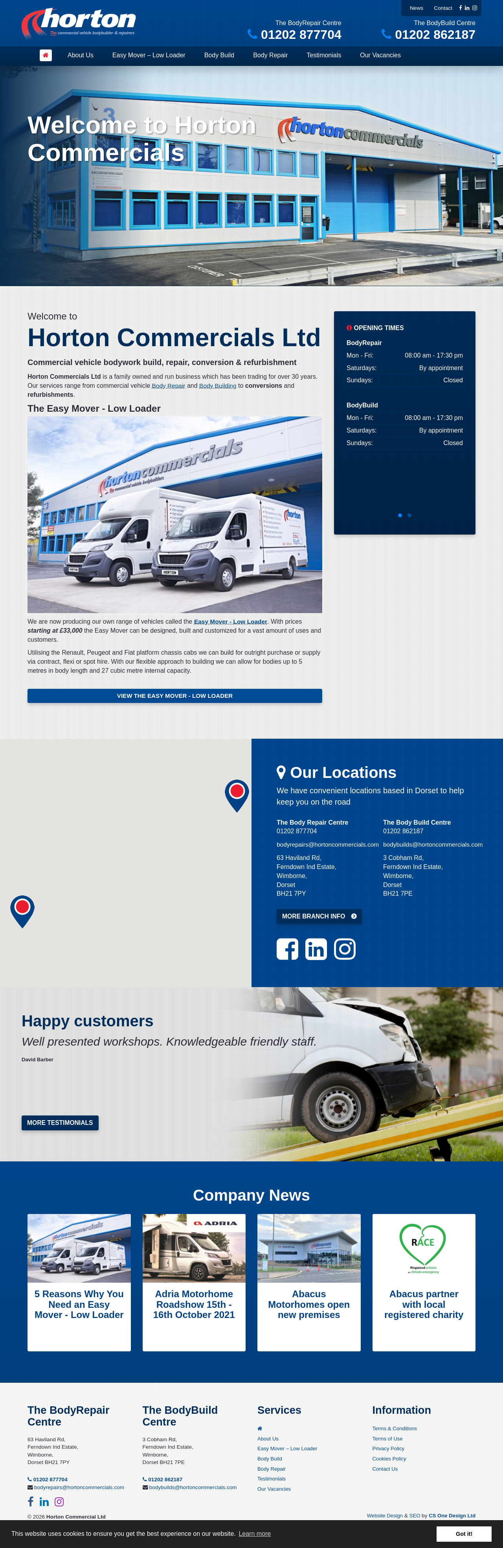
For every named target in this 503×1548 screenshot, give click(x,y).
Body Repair (270, 55)
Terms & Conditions (396, 1431)
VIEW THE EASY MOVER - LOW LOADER (175, 696)
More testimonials (61, 1124)
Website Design (382, 1517)
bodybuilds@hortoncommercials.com (434, 845)
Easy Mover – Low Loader (148, 55)
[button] (237, 797)
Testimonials (324, 55)
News (416, 8)
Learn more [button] (255, 1533)
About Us (81, 55)
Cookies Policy (390, 1461)
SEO (413, 1517)
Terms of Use (388, 1441)
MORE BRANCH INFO (314, 917)
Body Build (219, 55)
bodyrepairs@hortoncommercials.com (330, 845)
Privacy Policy (389, 1451)
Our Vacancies (380, 55)
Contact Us (386, 1472)
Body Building (219, 385)
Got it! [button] (464, 1534)
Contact (443, 8)
